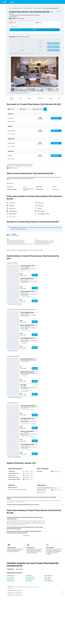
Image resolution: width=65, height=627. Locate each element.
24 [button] (15, 46)
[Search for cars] (2, 11)
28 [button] (27, 46)
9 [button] (43, 37)
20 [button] (24, 43)
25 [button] (18, 46)
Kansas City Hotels (37, 8)
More (8, 179)
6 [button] (24, 37)
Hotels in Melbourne (48, 575)
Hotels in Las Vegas (11, 575)
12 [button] (21, 40)
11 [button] (18, 40)
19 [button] (21, 43)
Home (10, 8)
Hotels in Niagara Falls (48, 580)
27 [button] (24, 46)
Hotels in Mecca (29, 575)
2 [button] (43, 34)
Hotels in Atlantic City (30, 579)
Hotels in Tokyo (29, 580)
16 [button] (12, 43)
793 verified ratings (20, 18)
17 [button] (15, 43)
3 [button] (46, 34)
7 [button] (27, 37)
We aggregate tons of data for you (35, 593)
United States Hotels (16, 8)
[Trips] (2, 20)
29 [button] (30, 46)
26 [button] (21, 46)
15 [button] (30, 40)
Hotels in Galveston (11, 580)
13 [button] (24, 40)
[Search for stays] (2, 8)
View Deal (35, 275)
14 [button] (27, 40)
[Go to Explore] (2, 16)
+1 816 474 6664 (13, 16)
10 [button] (15, 40)
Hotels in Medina (47, 577)
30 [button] (12, 49)
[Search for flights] (2, 6)
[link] (15, 304)
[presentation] (28, 92)
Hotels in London (47, 579)
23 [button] (12, 46)
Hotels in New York (11, 579)
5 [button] (21, 37)
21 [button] (27, 43)
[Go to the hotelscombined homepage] (9, 2)
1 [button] (30, 34)
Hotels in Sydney (10, 577)
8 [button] (30, 37)
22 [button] (30, 43)
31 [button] (15, 49)
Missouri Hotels (27, 8)
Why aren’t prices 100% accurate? (35, 595)
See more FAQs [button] (26, 535)
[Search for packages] (2, 14)
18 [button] (18, 43)
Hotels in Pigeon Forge (30, 577)
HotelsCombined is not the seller (35, 590)
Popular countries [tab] (19, 569)
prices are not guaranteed (34, 586)
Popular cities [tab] (10, 569)
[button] (2, 2)
